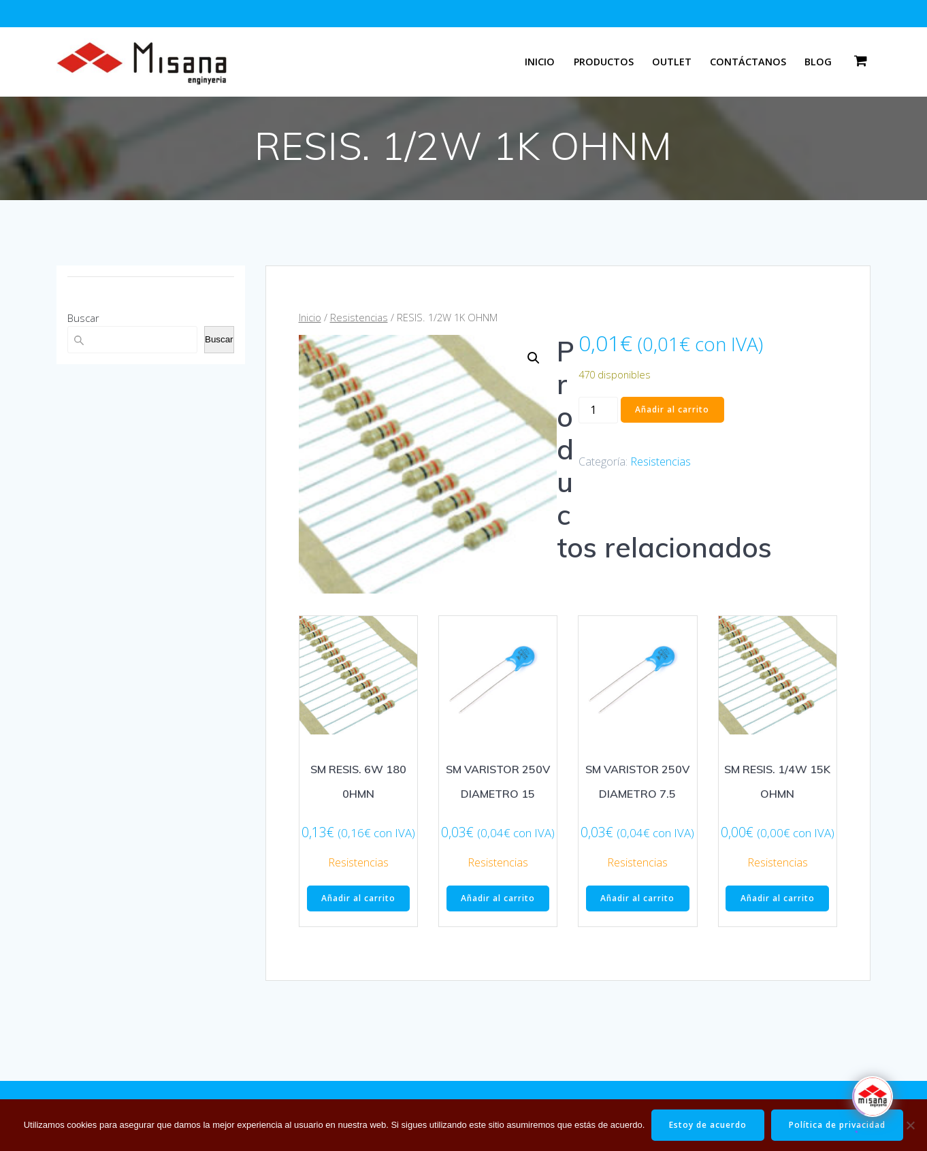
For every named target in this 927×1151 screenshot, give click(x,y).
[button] (533, 358)
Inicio (540, 61)
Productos (604, 61)
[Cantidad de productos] (598, 410)
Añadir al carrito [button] (358, 898)
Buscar (83, 318)
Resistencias (359, 317)
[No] (910, 1125)
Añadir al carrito (672, 409)
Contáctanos (748, 61)
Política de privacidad (837, 1125)
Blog (818, 61)
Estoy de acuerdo (708, 1125)
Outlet (672, 61)
